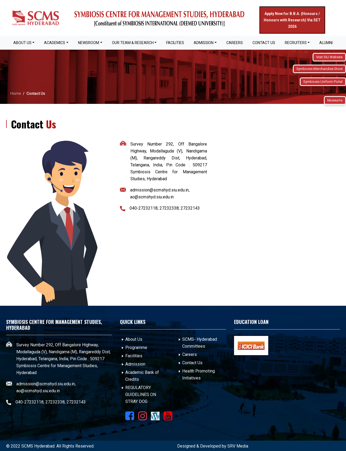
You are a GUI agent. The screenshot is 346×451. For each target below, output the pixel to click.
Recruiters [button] (296, 43)
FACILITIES (175, 43)
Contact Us (263, 43)
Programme (136, 347)
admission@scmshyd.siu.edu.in (159, 190)
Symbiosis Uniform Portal (323, 82)
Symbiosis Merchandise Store (319, 69)
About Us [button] (22, 43)
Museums (335, 100)
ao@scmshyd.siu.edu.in (152, 196)
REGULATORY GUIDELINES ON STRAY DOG (140, 394)
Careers (234, 43)
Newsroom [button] (88, 43)
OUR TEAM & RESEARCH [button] (133, 43)
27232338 (169, 208)
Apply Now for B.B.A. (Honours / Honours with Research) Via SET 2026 (292, 20)
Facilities (133, 355)
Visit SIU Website (329, 57)
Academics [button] (54, 43)
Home (15, 93)
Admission (135, 364)
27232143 (190, 208)
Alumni (326, 43)
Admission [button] (203, 43)
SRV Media (237, 446)
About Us (133, 339)
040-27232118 (144, 208)
